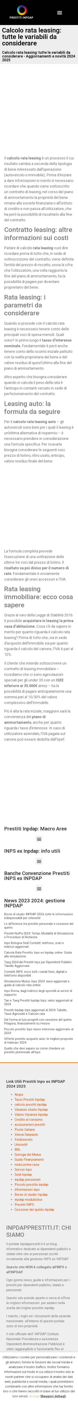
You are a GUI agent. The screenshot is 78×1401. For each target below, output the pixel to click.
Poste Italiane (25, 1130)
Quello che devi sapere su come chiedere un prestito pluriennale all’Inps (34, 1050)
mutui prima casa (27, 1165)
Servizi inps (23, 1170)
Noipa (19, 1095)
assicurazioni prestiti (30, 1125)
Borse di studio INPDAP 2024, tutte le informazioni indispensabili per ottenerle (38, 916)
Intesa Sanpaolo (26, 1135)
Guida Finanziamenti (29, 1160)
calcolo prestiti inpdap (31, 1105)
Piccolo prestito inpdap (31, 1185)
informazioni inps (27, 1190)
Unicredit (21, 1145)
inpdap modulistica (28, 1200)
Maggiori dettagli (53, 1396)
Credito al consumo (29, 1120)
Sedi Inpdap (23, 1175)
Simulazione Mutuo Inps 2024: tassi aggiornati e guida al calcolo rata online (36, 983)
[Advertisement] (39, 113)
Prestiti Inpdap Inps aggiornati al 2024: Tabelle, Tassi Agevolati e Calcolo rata (35, 1012)
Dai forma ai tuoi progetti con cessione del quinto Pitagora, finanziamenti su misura (38, 1021)
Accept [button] (34, 1396)
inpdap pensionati (27, 1180)
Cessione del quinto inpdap (34, 1210)
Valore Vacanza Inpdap (31, 1115)
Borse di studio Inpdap (31, 1195)
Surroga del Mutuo (28, 1155)
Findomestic (24, 1140)
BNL (18, 1150)
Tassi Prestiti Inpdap (30, 1100)
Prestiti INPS (24, 1205)
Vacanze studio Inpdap (31, 1110)
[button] (59, 12)
